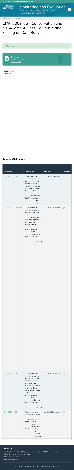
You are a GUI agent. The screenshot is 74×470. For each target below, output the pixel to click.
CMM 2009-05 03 (10, 374)
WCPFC (8, 2)
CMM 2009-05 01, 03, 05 (13, 208)
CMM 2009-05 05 (10, 412)
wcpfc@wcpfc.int (13, 459)
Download (15, 57)
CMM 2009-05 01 (10, 176)
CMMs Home (7, 18)
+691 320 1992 (14, 454)
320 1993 (26, 454)
